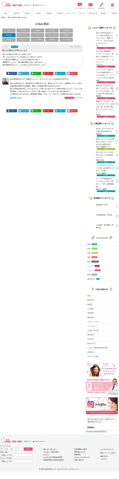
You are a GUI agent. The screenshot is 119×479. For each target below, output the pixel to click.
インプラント (81, 13)
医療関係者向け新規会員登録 (53, 460)
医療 (92, 253)
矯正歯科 (103, 13)
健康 (92, 244)
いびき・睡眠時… (37, 39)
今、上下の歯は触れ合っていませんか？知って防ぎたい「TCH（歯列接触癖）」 (104, 182)
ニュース (93, 266)
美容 (92, 249)
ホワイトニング (70, 13)
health (106, 136)
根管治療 (16, 13)
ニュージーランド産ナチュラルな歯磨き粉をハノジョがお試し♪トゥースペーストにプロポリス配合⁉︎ (105, 74)
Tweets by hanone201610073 (96, 431)
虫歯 (5, 13)
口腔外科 (9, 39)
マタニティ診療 (66, 39)
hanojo (106, 48)
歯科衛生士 (93, 279)
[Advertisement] (24, 134)
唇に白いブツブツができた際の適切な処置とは (104, 130)
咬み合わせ (23, 39)
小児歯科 (38, 13)
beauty (106, 149)
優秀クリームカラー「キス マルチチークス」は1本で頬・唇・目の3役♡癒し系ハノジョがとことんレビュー (105, 106)
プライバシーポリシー (82, 457)
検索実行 (28, 449)
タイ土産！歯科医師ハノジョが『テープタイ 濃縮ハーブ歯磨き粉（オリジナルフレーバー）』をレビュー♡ (104, 56)
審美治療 (59, 13)
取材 (93, 261)
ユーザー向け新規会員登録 (52, 457)
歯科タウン (104, 456)
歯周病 (27, 13)
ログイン (112, 5)
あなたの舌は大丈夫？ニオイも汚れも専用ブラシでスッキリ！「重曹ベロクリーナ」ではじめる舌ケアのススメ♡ (104, 38)
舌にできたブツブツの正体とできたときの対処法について (104, 155)
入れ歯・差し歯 (92, 13)
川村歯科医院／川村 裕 (104, 215)
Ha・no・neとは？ (80, 5)
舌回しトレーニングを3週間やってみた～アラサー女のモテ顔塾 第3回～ (105, 141)
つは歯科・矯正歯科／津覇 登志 (104, 226)
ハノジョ (94, 270)
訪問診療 (52, 39)
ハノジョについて (107, 449)
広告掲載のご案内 (80, 449)
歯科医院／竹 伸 (15, 98)
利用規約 (77, 454)
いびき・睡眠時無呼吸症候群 (97, 348)
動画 (92, 275)
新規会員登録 (101, 5)
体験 (92, 257)
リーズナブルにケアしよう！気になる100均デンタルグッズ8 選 (105, 168)
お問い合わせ (90, 5)
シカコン (104, 459)
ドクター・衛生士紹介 (51, 452)
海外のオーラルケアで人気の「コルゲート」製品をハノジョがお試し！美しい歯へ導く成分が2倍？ (105, 89)
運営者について (79, 452)
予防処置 (49, 13)
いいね (69, 98)
